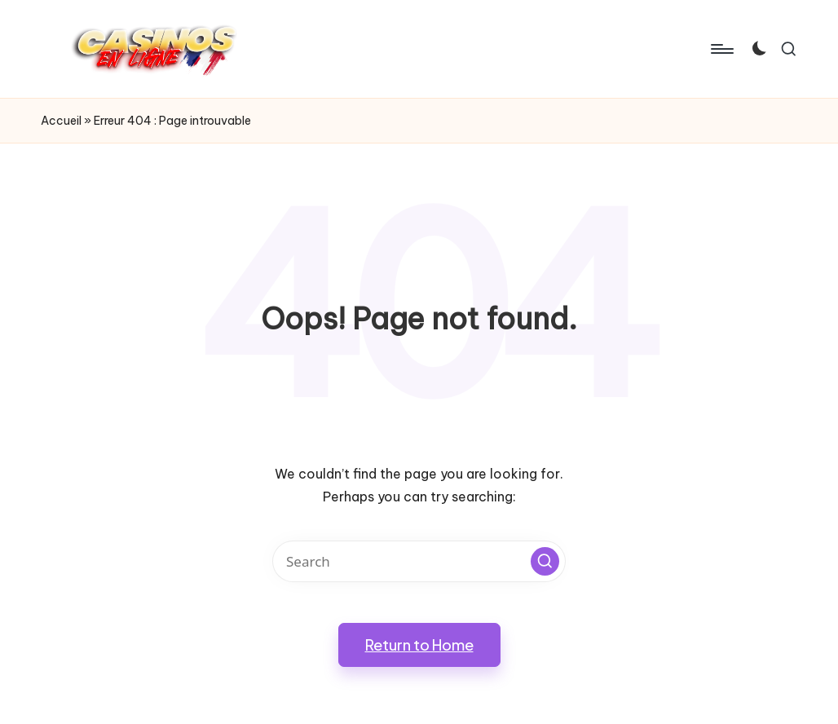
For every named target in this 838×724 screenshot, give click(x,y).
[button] (545, 561)
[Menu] (721, 49)
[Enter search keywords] (419, 561)
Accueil (61, 120)
